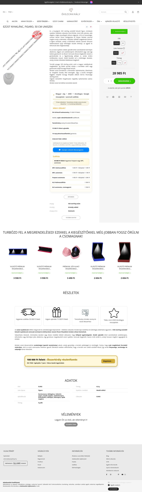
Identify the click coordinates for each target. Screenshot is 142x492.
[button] (107, 102)
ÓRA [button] (99, 21)
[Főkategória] (6, 27)
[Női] (123, 48)
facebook (107, 479)
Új (7, 21)
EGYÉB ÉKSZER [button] (86, 21)
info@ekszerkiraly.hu (66, 2)
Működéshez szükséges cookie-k (121, 482)
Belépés (40, 460)
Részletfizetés (129, 21)
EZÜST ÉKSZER (18, 27)
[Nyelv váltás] (4, 12)
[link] (71, 365)
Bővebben (71, 201)
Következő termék (133, 27)
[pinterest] (90, 32)
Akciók (14, 21)
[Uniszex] (116, 48)
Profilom (40, 466)
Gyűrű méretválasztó (112, 472)
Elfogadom (113, 489)
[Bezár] (138, 2)
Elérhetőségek (76, 472)
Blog (107, 460)
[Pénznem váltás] (10, 12)
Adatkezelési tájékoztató (79, 463)
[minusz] (105, 85)
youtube (122, 479)
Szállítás (74, 469)
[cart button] (138, 12)
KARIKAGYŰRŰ (72, 21)
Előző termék (121, 27)
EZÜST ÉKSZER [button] (42, 21)
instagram (111, 479)
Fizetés (74, 466)
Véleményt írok (71, 429)
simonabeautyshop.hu (10, 463)
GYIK (107, 466)
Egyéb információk (111, 469)
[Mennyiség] (108, 86)
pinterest (119, 479)
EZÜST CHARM (58, 21)
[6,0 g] (114, 67)
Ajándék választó (112, 21)
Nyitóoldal (6, 460)
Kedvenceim (41, 472)
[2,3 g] (119, 67)
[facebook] (86, 32)
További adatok (71, 222)
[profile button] (133, 12)
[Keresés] (114, 12)
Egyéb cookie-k (115, 485)
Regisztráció (41, 463)
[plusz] (111, 85)
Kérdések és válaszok (112, 475)
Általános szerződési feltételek (81, 460)
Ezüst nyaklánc (31, 27)
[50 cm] (116, 58)
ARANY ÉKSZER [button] (26, 21)
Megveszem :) (124, 85)
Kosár (39, 469)
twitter (115, 479)
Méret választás (111, 463)
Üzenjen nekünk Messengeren (71, 154)
